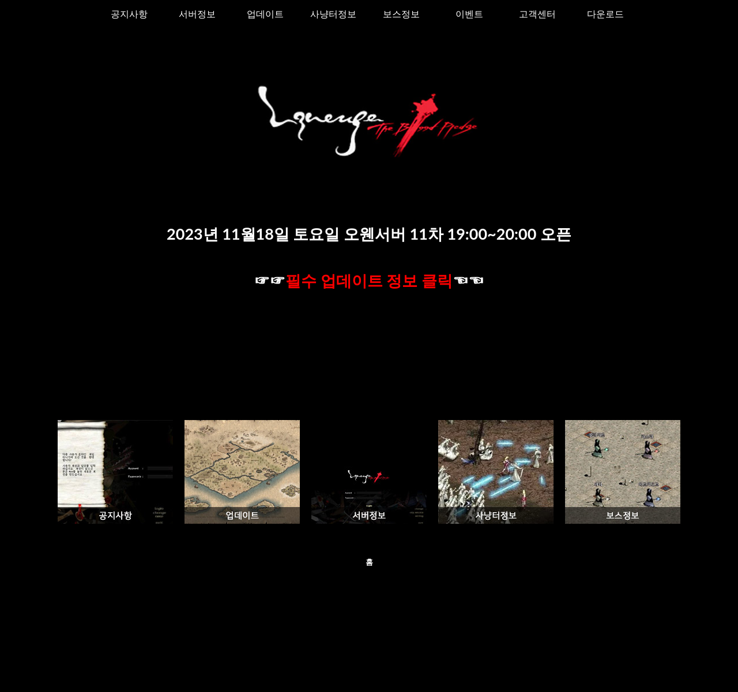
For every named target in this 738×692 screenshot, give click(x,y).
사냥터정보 (333, 13)
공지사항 (129, 13)
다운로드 (605, 13)
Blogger (427, 669)
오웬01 (366, 669)
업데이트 (265, 13)
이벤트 (469, 13)
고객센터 (537, 13)
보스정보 (401, 13)
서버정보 (197, 13)
